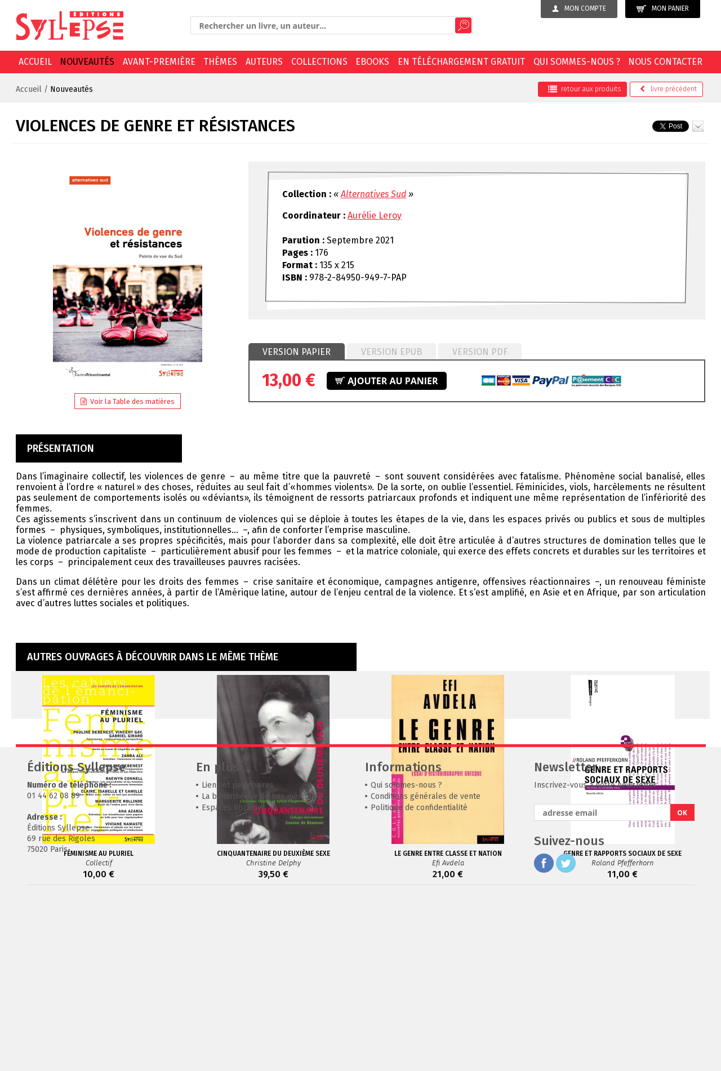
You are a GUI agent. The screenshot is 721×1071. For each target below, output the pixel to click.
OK (682, 981)
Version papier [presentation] (296, 351)
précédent (668, 89)
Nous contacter (665, 61)
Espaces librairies (234, 976)
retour (584, 89)
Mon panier (663, 9)
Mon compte (579, 8)
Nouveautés (87, 61)
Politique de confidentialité (419, 976)
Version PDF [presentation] (480, 351)
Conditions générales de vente (425, 965)
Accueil (35, 61)
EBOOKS (372, 61)
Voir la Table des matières (128, 401)
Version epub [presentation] (391, 351)
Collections (319, 61)
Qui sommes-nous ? (576, 61)
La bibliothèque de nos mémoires (262, 965)
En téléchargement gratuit (461, 61)
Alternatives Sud (373, 194)
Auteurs (264, 61)
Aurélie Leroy (375, 215)
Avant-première (159, 61)
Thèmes (220, 61)
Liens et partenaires (238, 954)
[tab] (296, 352)
